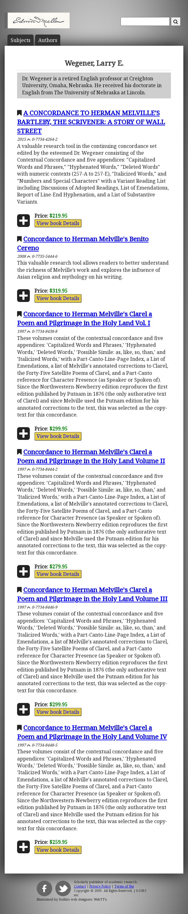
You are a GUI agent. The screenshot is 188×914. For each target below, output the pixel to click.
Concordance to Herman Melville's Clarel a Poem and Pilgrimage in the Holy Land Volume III (92, 594)
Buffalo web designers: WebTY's (83, 899)
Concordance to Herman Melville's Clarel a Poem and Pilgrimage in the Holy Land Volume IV (92, 732)
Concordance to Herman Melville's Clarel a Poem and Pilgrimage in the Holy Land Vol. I (84, 318)
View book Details (58, 223)
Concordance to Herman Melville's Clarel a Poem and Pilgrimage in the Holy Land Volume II (91, 456)
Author (47, 40)
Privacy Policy (100, 886)
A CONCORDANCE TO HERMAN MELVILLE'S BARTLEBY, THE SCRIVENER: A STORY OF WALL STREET (91, 121)
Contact (80, 886)
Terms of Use (124, 886)
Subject (20, 40)
